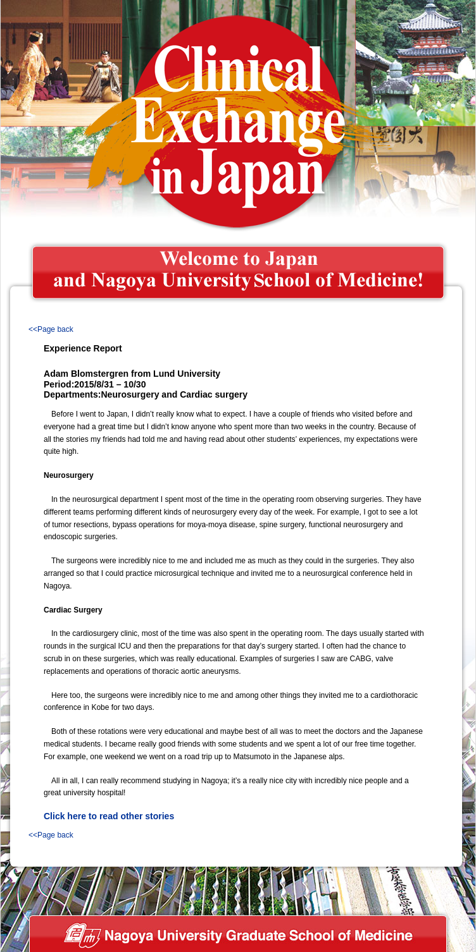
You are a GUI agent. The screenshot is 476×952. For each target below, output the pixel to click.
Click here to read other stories (109, 816)
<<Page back (50, 329)
